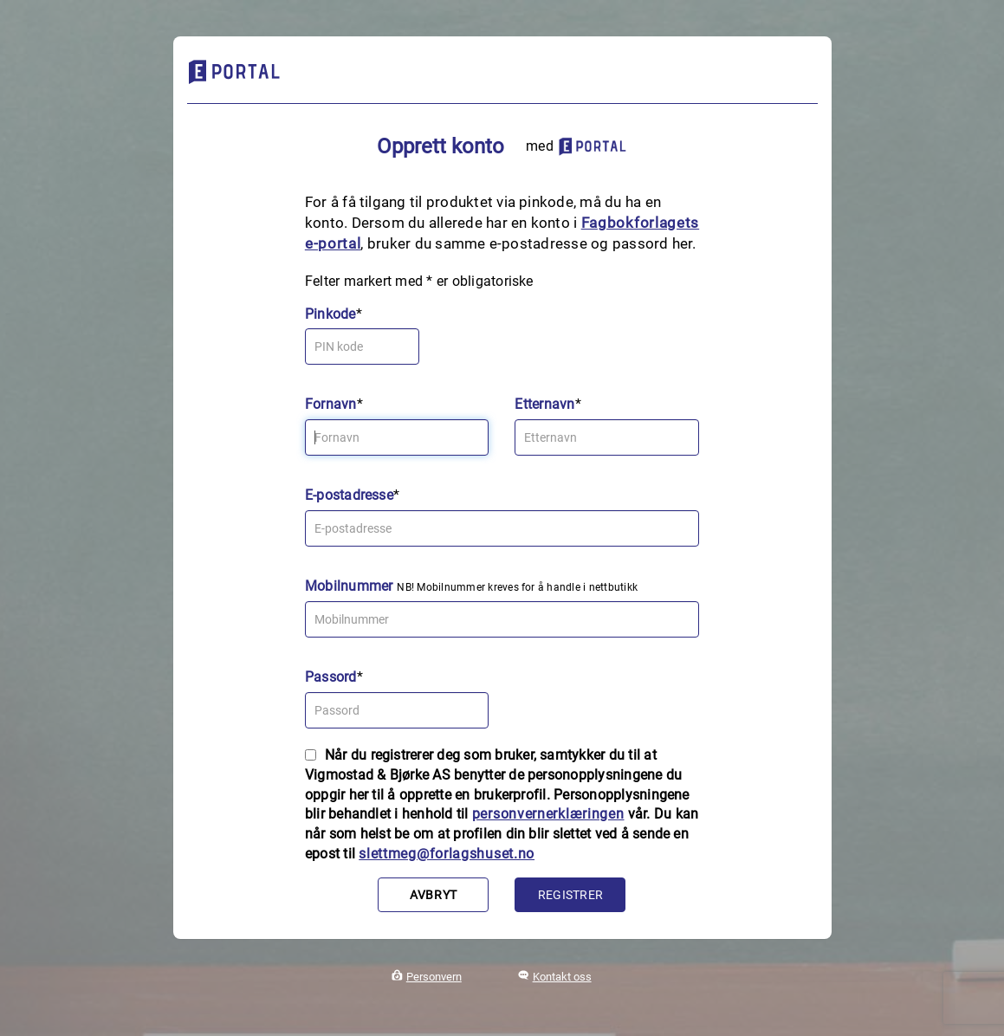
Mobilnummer (349, 586)
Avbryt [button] (433, 895)
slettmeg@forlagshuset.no (446, 853)
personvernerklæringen (548, 814)
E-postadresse (349, 495)
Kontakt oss (562, 976)
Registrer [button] (570, 895)
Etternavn (544, 404)
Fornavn (331, 404)
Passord (331, 677)
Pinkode (330, 314)
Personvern (434, 976)
